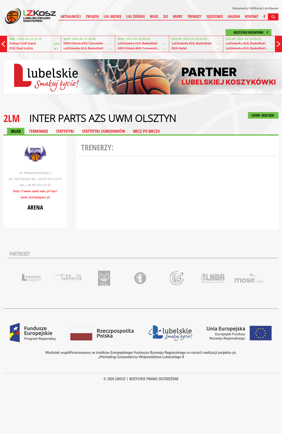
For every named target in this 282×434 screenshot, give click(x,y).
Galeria (234, 16)
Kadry (178, 16)
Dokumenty (240, 8)
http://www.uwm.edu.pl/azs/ (35, 191)
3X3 (165, 16)
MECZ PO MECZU (146, 131)
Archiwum (271, 8)
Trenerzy (194, 16)
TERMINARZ (38, 131)
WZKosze (256, 8)
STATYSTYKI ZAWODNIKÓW (103, 131)
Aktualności (71, 16)
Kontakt (251, 16)
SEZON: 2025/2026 (263, 115)
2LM (12, 118)
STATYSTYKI (65, 131)
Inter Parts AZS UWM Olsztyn (102, 118)
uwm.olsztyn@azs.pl (35, 197)
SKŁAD (16, 131)
